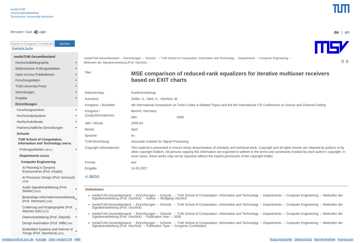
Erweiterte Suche (22, 48)
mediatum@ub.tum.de (18, 239)
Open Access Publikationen (34, 74)
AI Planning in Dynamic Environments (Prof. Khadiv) (42, 169)
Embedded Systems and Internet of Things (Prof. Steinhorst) (47, 231)
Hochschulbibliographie (32, 62)
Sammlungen (24, 92)
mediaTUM (18, 9)
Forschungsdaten (27, 80)
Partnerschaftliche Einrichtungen (40, 128)
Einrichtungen (26, 104)
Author (151, 198)
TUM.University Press (30, 86)
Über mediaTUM (60, 239)
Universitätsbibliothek (25, 13)
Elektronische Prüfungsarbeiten (37, 68)
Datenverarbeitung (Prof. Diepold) (46, 217)
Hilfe (77, 239)
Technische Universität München (32, 16)
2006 (177, 216)
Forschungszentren (30, 110)
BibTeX (92, 176)
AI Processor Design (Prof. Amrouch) (48, 179)
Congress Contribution (190, 226)
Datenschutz (303, 239)
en (347, 32)
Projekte (21, 98)
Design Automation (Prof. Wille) (47, 223)
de (336, 32)
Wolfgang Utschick (173, 198)
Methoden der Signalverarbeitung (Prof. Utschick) (115, 62)
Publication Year (157, 216)
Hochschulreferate (30, 122)
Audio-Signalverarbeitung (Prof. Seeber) (44, 189)
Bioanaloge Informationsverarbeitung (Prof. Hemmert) (48, 199)
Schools (23, 133)
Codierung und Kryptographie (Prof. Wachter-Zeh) (47, 209)
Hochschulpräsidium (31, 116)
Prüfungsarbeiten (36, 149)
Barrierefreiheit (324, 239)
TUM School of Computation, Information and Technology (44, 141)
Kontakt (41, 239)
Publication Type (158, 226)
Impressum (345, 239)
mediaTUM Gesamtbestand (34, 56)
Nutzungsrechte (281, 239)
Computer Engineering (38, 162)
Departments (34, 155)
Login (39, 32)
